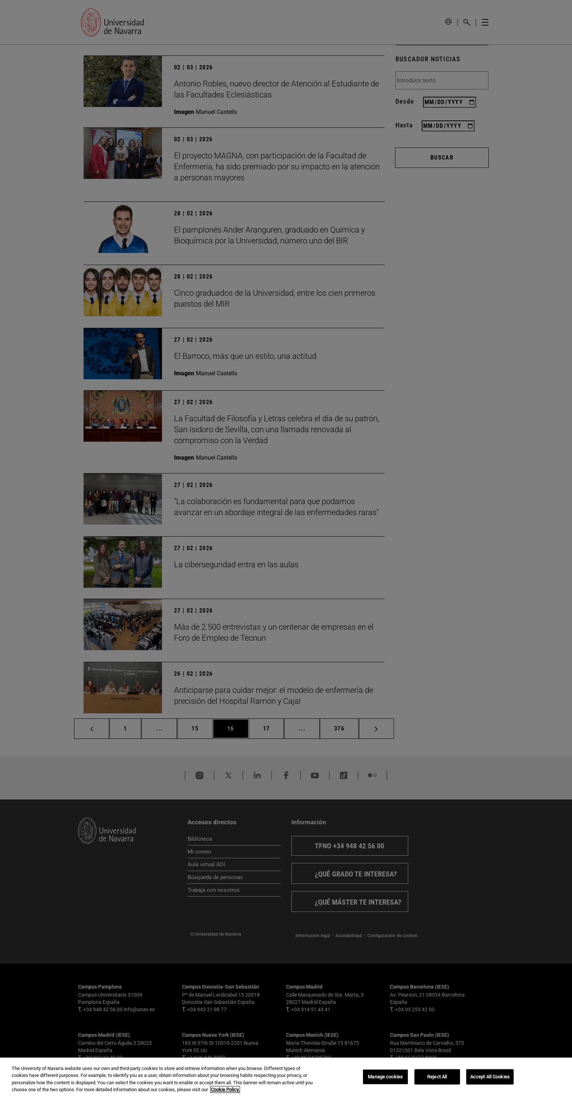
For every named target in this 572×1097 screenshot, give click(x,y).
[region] (286, 1077)
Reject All (437, 1076)
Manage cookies (385, 1076)
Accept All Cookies (490, 1076)
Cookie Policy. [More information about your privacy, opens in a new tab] (225, 1089)
